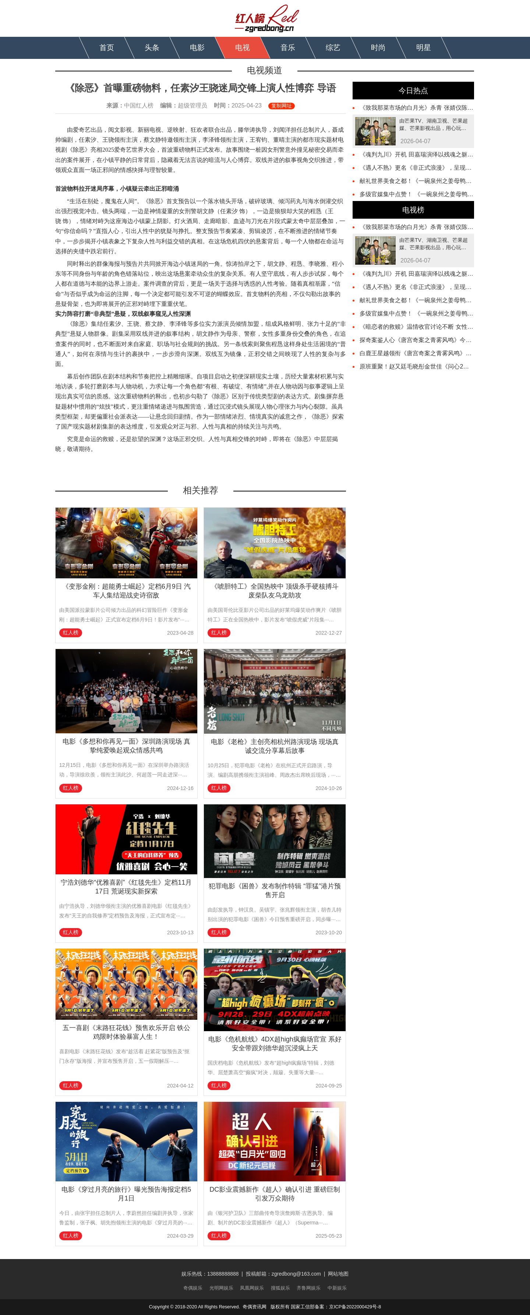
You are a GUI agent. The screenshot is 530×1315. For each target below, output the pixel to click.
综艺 (333, 47)
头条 (152, 47)
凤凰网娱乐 (252, 1288)
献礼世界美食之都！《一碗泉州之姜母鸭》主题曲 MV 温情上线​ (442, 181)
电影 (197, 47)
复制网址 (281, 106)
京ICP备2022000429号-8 (355, 1306)
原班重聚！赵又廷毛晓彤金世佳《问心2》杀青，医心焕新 (435, 366)
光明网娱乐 (221, 1288)
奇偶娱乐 (192, 1288)
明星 (423, 47)
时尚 (378, 47)
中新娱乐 (337, 1288)
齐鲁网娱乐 (309, 1288)
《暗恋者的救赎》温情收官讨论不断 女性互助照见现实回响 (437, 327)
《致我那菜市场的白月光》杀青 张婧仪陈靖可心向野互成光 (437, 108)
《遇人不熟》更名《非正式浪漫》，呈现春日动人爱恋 (430, 168)
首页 (106, 47)
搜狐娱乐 (280, 1288)
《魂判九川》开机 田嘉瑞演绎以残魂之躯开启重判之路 (431, 154)
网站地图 (338, 1274)
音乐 (287, 47)
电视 (242, 47)
